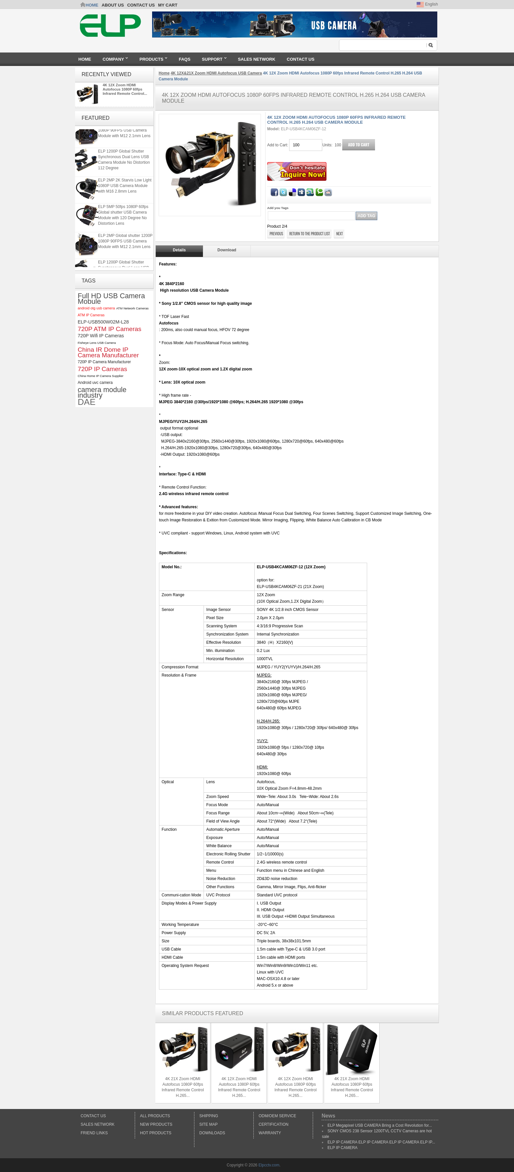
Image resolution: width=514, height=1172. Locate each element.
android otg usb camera (96, 308)
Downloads (212, 1133)
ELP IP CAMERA (342, 1147)
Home (92, 5)
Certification (273, 1124)
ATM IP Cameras (91, 315)
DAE (86, 402)
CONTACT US (141, 5)
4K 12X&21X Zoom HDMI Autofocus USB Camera (216, 73)
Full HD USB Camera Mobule (111, 298)
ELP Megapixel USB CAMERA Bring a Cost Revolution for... (379, 1125)
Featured (95, 118)
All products (155, 1116)
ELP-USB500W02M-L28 (103, 321)
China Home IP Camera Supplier (101, 376)
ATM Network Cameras (132, 308)
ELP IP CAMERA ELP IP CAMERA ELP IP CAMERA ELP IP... (381, 1142)
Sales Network (97, 1124)
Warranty (270, 1133)
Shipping (208, 1116)
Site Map (208, 1124)
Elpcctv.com (268, 1165)
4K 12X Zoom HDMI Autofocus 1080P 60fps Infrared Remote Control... (125, 89)
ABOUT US (113, 5)
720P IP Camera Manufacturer (104, 362)
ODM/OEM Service (277, 1116)
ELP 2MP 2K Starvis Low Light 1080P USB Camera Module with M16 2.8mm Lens (124, 190)
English (427, 4)
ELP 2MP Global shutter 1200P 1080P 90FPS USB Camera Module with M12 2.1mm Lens (125, 134)
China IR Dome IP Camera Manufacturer (108, 352)
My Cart (167, 5)
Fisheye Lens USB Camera (97, 343)
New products (156, 1124)
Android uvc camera (95, 382)
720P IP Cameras (102, 369)
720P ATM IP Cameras (109, 329)
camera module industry (102, 392)
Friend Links (94, 1133)
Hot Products (155, 1133)
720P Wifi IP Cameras (101, 335)
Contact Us (93, 1116)
